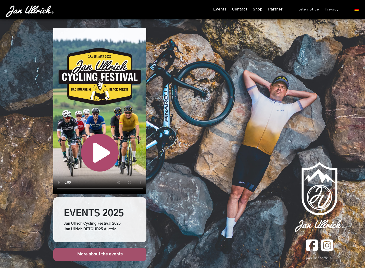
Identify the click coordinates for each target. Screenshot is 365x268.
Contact (239, 9)
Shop (258, 9)
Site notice (308, 9)
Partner (275, 9)
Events (219, 9)
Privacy (332, 9)
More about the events (100, 254)
